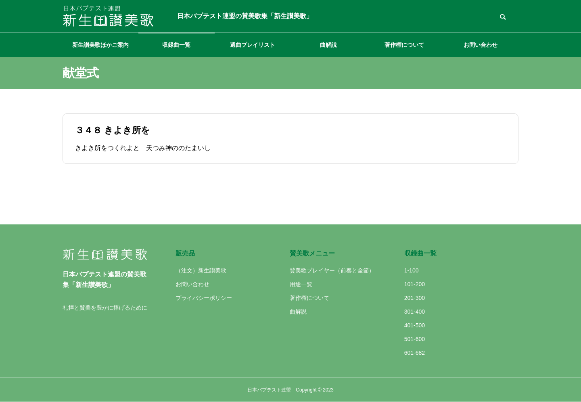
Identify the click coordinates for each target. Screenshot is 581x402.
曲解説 (328, 45)
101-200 (414, 284)
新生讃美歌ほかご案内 (100, 45)
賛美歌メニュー (312, 253)
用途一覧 (301, 284)
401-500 (414, 325)
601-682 (414, 353)
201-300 (414, 298)
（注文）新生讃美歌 (201, 270)
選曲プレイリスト (252, 45)
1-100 (411, 270)
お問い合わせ (480, 45)
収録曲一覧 (176, 45)
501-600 (414, 339)
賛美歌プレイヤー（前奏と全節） (332, 270)
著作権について (404, 45)
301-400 (414, 311)
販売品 (185, 253)
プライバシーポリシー (204, 298)
